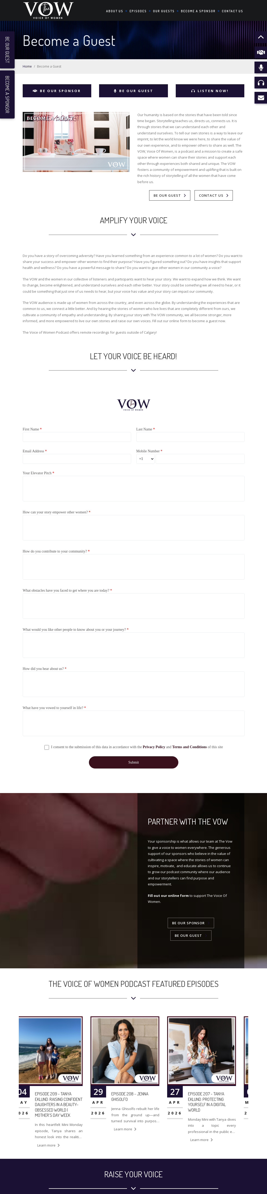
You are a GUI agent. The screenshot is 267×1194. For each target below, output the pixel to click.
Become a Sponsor (198, 11)
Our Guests (164, 11)
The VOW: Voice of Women (192, 1185)
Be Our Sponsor (57, 90)
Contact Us (232, 11)
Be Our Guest (133, 90)
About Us (114, 11)
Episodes (138, 11)
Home (27, 66)
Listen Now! (210, 90)
